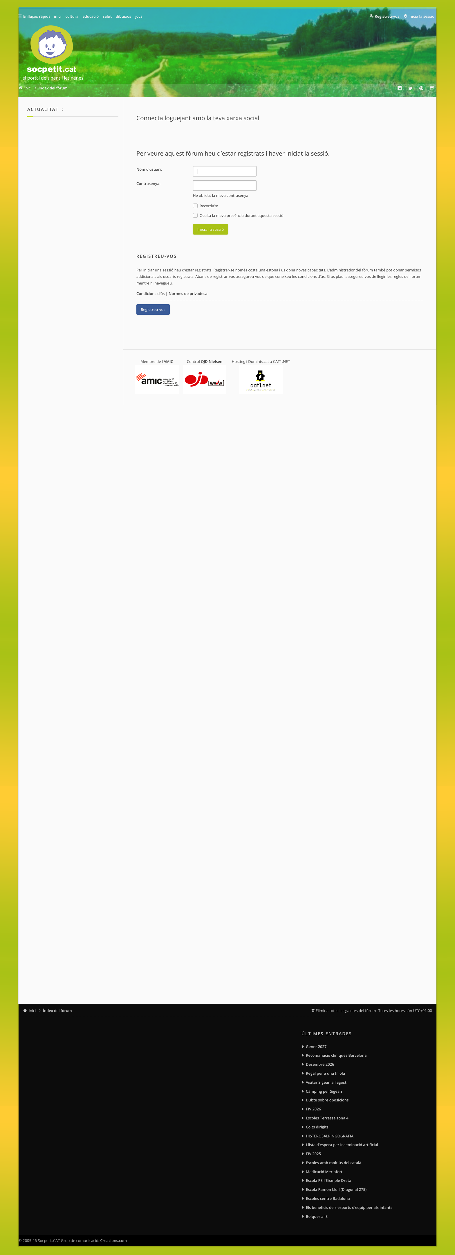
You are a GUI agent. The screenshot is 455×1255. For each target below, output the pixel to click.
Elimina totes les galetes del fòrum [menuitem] (346, 1010)
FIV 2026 (313, 1109)
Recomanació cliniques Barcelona (336, 1055)
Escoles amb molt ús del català (333, 1162)
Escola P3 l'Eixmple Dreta (328, 1180)
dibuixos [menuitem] (124, 16)
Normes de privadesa (188, 293)
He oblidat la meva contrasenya (220, 195)
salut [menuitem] (108, 16)
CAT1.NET (281, 361)
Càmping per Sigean (324, 1091)
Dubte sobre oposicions (327, 1100)
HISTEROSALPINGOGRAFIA (329, 1136)
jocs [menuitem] (139, 16)
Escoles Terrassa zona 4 (327, 1118)
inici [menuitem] (58, 16)
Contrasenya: (148, 183)
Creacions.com (113, 1240)
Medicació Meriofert (324, 1171)
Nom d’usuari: (149, 169)
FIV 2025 (313, 1153)
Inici (32, 1010)
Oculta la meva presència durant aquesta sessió (238, 215)
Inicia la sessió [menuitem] (421, 16)
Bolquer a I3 (317, 1216)
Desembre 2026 (320, 1064)
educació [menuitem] (92, 16)
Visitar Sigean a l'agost (326, 1082)
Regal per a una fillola (325, 1073)
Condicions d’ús (150, 293)
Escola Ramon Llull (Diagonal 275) (336, 1189)
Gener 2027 (316, 1046)
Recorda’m (205, 206)
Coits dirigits (317, 1127)
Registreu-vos (153, 309)
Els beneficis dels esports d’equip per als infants (349, 1207)
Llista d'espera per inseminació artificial (342, 1144)
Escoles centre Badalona (328, 1198)
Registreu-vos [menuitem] (387, 16)
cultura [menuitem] (73, 16)
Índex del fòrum (57, 1010)
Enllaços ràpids (37, 16)
